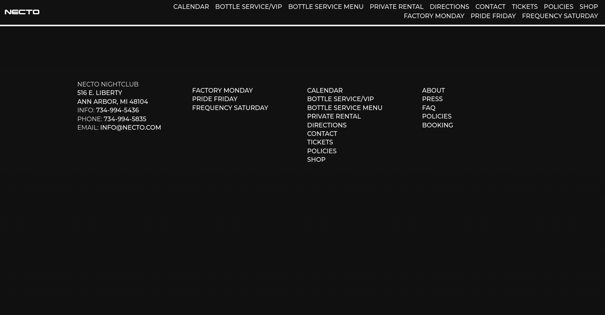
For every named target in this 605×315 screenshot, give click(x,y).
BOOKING (437, 125)
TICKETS (524, 6)
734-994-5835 (125, 119)
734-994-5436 (117, 110)
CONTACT (490, 6)
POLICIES (558, 6)
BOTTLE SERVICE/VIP (248, 6)
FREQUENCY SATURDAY (560, 16)
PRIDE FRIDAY (493, 16)
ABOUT (433, 90)
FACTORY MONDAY (434, 16)
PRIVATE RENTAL (397, 6)
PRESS (432, 99)
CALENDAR (191, 6)
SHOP (589, 6)
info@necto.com (130, 127)
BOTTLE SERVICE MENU (325, 6)
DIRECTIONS (449, 6)
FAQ (429, 108)
